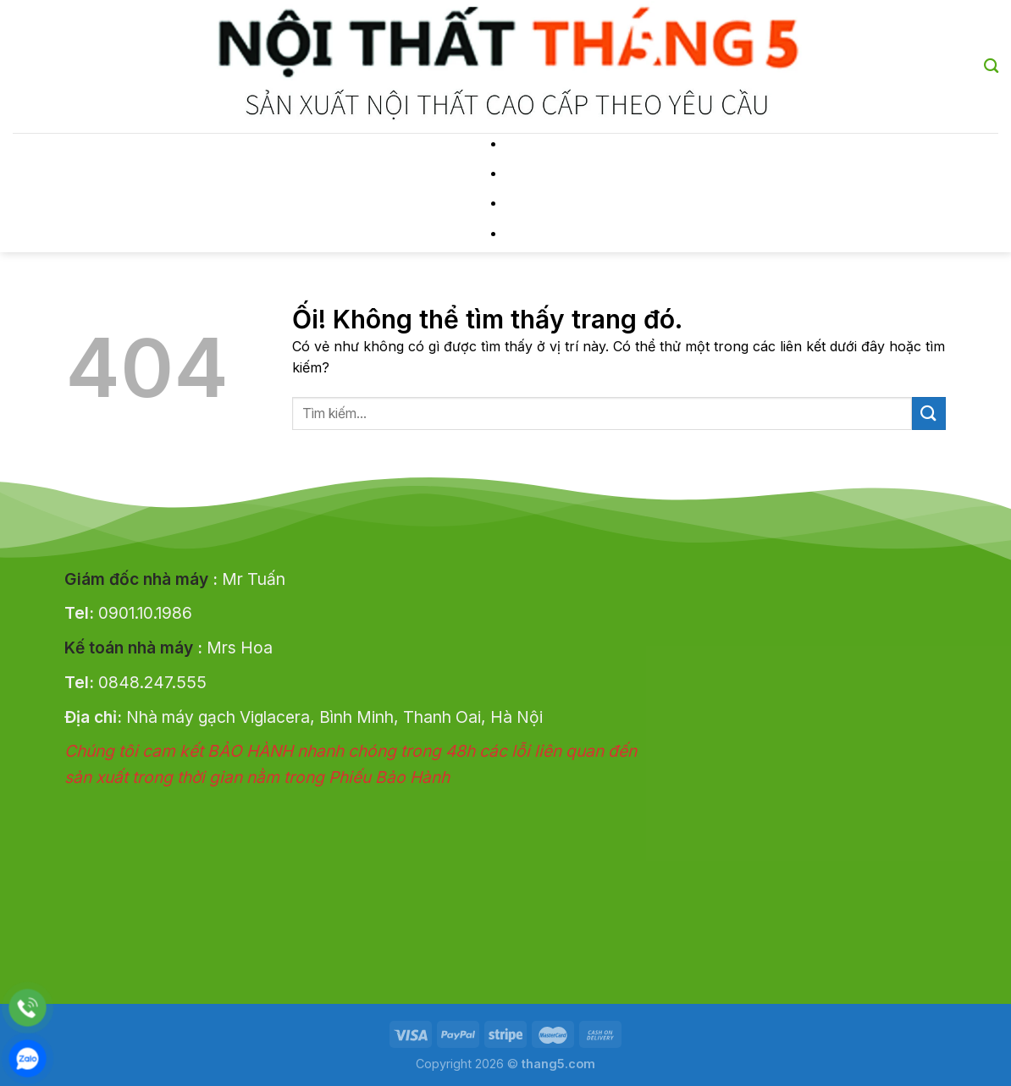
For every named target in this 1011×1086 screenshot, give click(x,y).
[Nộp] (929, 413)
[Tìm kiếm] (991, 66)
